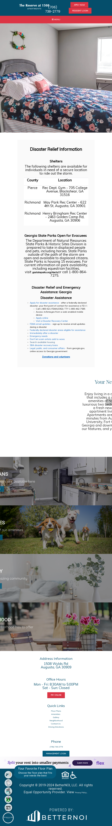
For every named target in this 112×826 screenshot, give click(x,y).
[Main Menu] (8, 817)
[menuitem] (8, 775)
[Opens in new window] (56, 814)
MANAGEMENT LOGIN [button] (56, 753)
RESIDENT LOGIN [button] (80, 10)
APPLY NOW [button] (79, 4)
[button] (34, 6)
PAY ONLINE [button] (56, 695)
